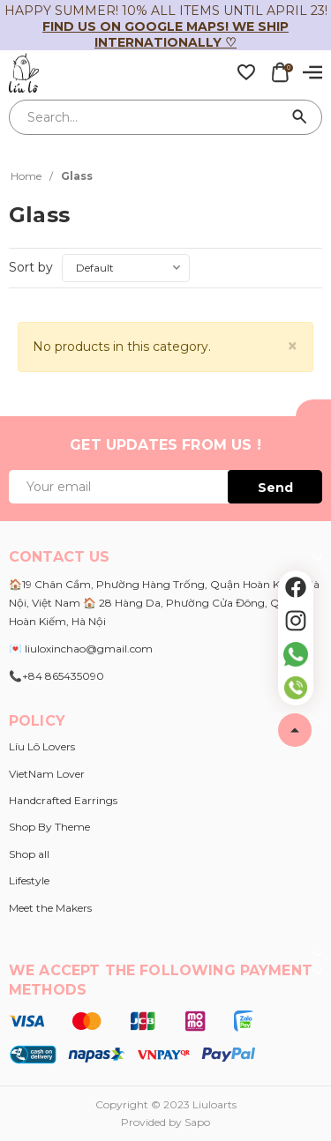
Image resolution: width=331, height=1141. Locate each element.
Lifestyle (29, 880)
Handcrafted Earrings (63, 800)
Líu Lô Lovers (42, 746)
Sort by (31, 267)
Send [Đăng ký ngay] (275, 488)
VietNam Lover (47, 773)
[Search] (300, 117)
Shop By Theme (49, 826)
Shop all (29, 854)
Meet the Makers (50, 907)
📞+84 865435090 (56, 675)
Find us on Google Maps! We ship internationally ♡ (165, 34)
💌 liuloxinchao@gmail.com (81, 648)
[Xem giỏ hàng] (279, 71)
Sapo (197, 1122)
